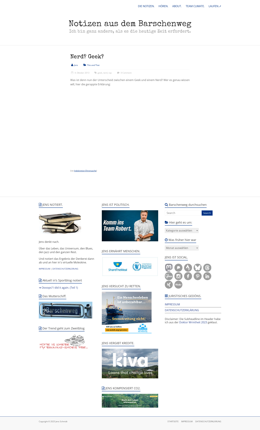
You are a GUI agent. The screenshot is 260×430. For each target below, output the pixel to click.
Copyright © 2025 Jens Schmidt (53, 421)
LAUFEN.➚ (215, 6)
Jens (76, 65)
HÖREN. (163, 6)
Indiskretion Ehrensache (85, 170)
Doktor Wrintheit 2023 (193, 322)
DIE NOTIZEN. (146, 6)
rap (110, 72)
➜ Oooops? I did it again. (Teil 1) (58, 287)
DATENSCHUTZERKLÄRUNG (65, 268)
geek (100, 72)
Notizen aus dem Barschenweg (130, 24)
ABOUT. (177, 6)
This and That (93, 65)
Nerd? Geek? (87, 57)
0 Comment (123, 72)
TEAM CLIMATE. (195, 6)
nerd (105, 72)
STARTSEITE (173, 421)
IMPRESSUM (44, 268)
